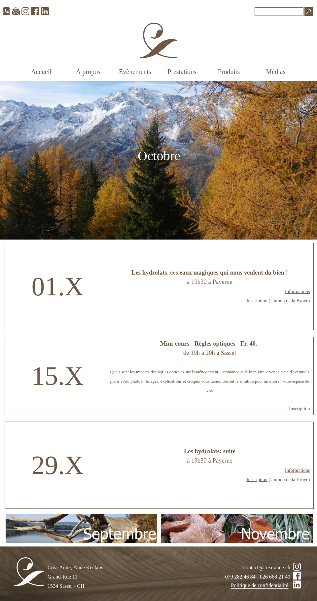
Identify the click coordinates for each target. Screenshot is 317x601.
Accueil (41, 71)
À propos (88, 71)
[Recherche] (279, 11)
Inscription (256, 300)
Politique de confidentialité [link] (259, 585)
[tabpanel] (159, 160)
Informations (297, 291)
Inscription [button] (299, 408)
